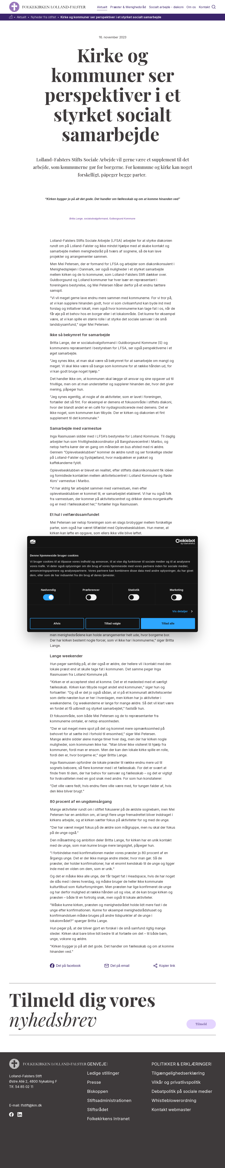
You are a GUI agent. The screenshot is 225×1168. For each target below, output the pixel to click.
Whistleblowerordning (174, 1100)
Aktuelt (102, 7)
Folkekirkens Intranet (108, 1118)
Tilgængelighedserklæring (178, 1073)
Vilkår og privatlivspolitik (176, 1082)
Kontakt (204, 7)
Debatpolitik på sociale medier (182, 1091)
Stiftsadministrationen (109, 1100)
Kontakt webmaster (171, 1109)
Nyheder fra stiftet (43, 17)
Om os (191, 7)
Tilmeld (201, 1024)
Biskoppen (97, 1091)
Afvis (57, 623)
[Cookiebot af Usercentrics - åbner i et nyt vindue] (178, 542)
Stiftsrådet (97, 1109)
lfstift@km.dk (31, 1105)
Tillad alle (167, 623)
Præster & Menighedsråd (128, 7)
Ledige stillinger (103, 1073)
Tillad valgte (112, 623)
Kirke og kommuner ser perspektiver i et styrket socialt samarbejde (111, 17)
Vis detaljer (180, 611)
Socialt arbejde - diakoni (166, 7)
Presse (94, 1082)
